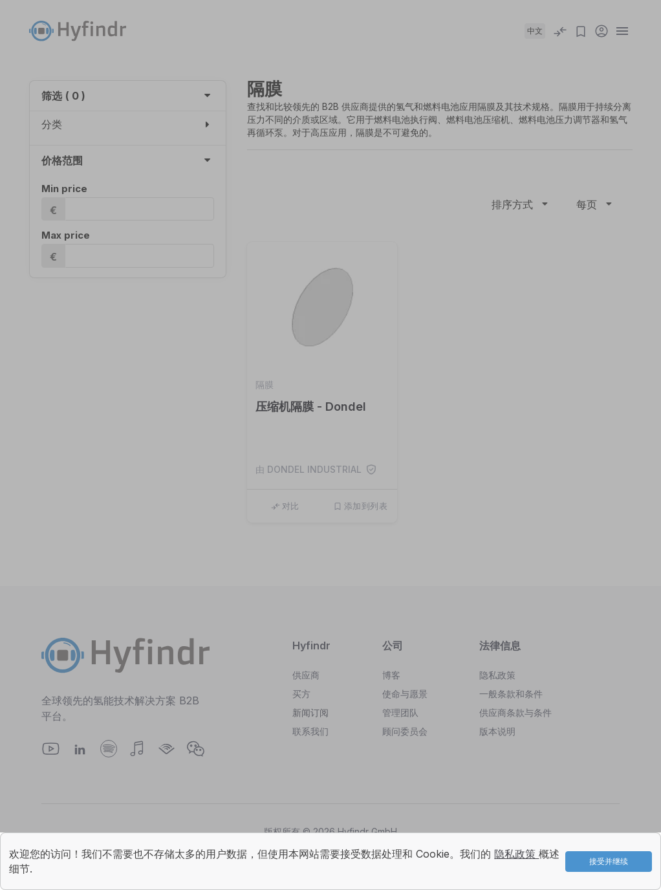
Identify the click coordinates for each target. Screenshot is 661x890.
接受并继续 (608, 861)
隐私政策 (516, 853)
